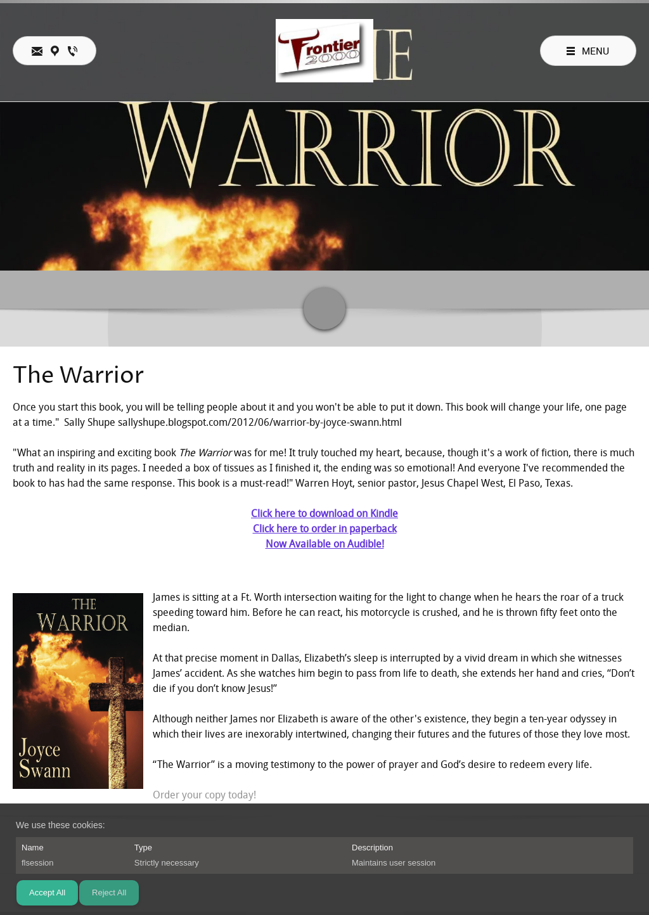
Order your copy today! (204, 795)
